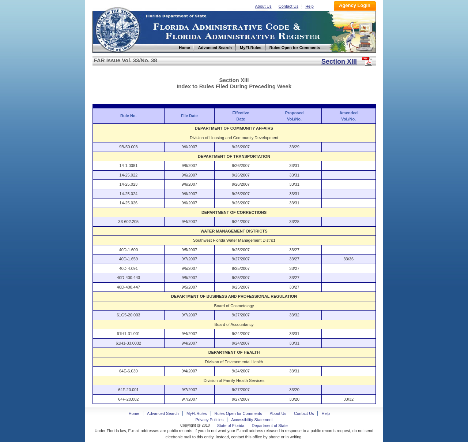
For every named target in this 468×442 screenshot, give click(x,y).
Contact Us (288, 6)
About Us (263, 6)
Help (309, 6)
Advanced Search (163, 413)
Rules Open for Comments (238, 413)
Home (117, 29)
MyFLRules (196, 413)
